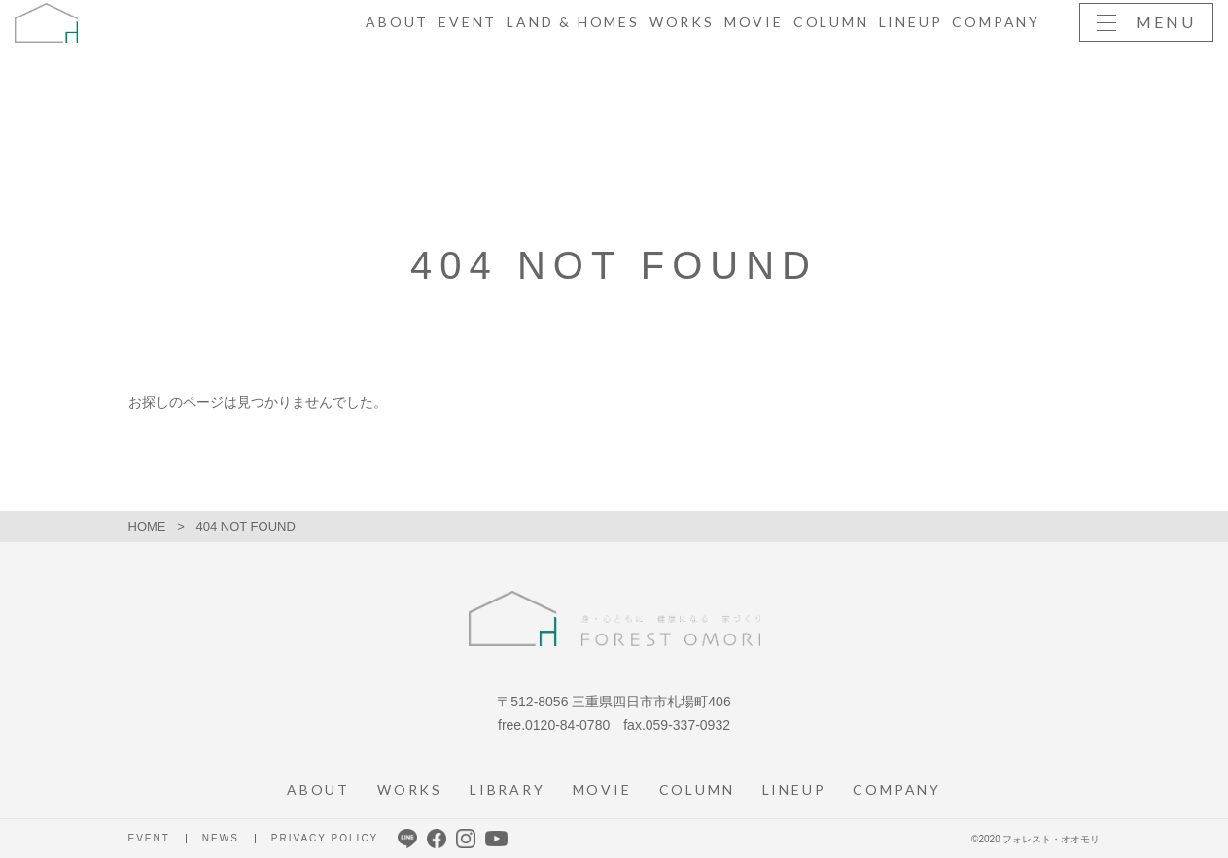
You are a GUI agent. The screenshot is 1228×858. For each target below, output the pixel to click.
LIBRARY (507, 789)
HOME (147, 526)
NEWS (220, 838)
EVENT (468, 77)
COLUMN (831, 77)
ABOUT (397, 77)
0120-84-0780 (567, 725)
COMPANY (996, 77)
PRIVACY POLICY (324, 838)
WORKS (682, 77)
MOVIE (754, 77)
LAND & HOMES (573, 77)
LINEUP (911, 77)
